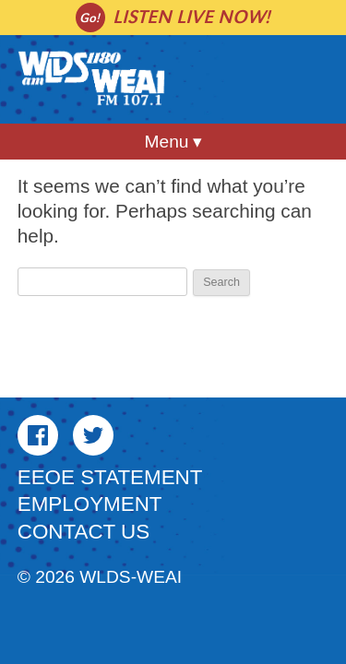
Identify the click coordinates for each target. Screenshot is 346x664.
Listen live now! (191, 17)
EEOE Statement (110, 477)
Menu (167, 141)
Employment (90, 504)
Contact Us (83, 531)
